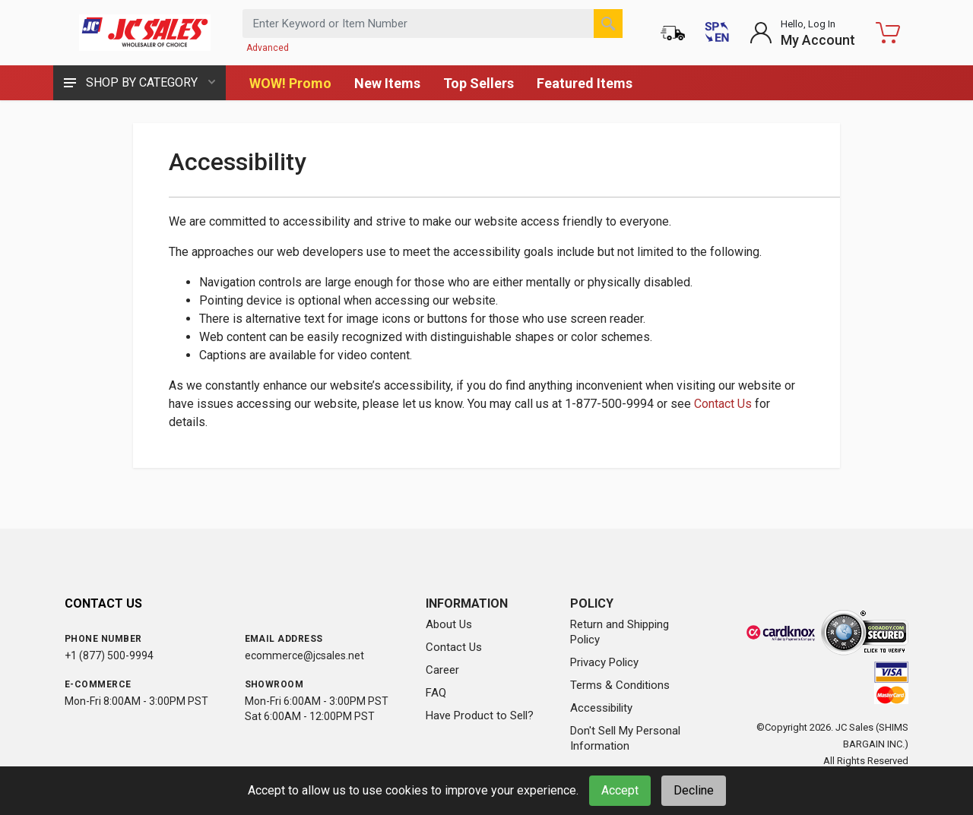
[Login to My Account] (802, 32)
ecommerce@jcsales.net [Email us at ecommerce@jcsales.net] (304, 655)
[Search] (608, 23)
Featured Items (584, 83)
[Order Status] (672, 32)
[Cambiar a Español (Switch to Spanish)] (716, 32)
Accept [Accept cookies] (620, 790)
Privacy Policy (604, 662)
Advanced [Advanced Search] (267, 48)
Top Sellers (478, 83)
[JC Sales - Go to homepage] (144, 32)
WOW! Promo (290, 83)
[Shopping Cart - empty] (887, 32)
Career (442, 670)
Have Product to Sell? (480, 715)
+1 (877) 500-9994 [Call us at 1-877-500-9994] (109, 655)
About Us (449, 624)
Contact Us (723, 403)
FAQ (436, 693)
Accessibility (601, 708)
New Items (387, 83)
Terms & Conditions (620, 685)
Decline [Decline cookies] (693, 790)
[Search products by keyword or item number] (432, 23)
